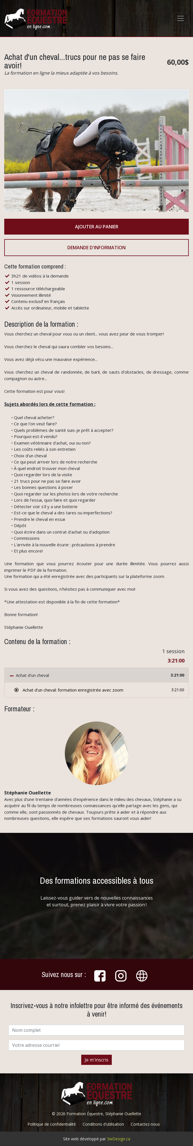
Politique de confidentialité (51, 1124)
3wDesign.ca (118, 1138)
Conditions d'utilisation (103, 1124)
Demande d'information (96, 247)
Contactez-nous (145, 1124)
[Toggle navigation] (180, 18)
